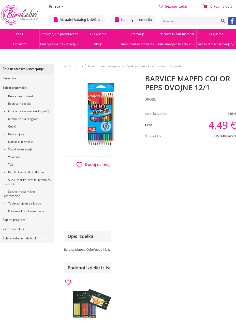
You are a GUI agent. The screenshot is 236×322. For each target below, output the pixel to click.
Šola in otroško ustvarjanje (216, 44)
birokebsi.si (71, 66)
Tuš (10, 164)
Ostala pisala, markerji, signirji (28, 111)
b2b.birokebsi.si (202, 163)
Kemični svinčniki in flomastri (27, 172)
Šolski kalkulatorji (20, 149)
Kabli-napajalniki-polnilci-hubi (176, 44)
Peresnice (9, 78)
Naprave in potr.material (177, 34)
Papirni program (14, 220)
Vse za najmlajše (14, 229)
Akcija (98, 44)
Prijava (56, 6)
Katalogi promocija (133, 19)
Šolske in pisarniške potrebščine (19, 194)
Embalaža (20, 44)
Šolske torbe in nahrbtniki (20, 238)
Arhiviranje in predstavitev (59, 34)
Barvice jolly (16, 134)
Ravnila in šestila (19, 104)
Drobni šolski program (23, 119)
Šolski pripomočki (15, 88)
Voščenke (14, 157)
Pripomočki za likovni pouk (26, 211)
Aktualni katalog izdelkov (77, 19)
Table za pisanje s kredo (24, 203)
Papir (19, 34)
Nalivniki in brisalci (20, 142)
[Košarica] (218, 6)
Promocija (138, 34)
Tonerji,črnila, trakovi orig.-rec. (59, 44)
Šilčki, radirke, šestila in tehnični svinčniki (27, 182)
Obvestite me (160, 192)
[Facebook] (232, 21)
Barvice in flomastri (21, 96)
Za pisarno (216, 34)
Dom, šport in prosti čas (137, 44)
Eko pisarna (98, 34)
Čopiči (12, 126)
